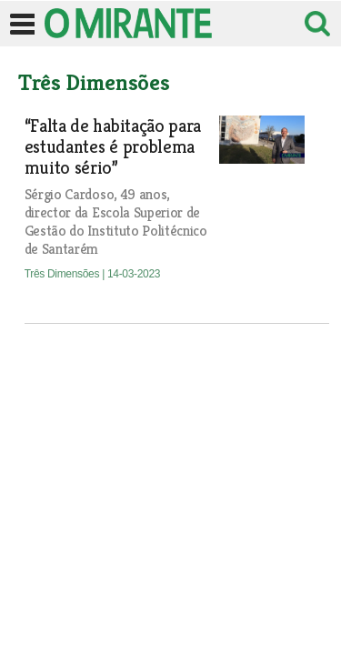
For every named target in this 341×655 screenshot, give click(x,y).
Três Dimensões (63, 273)
